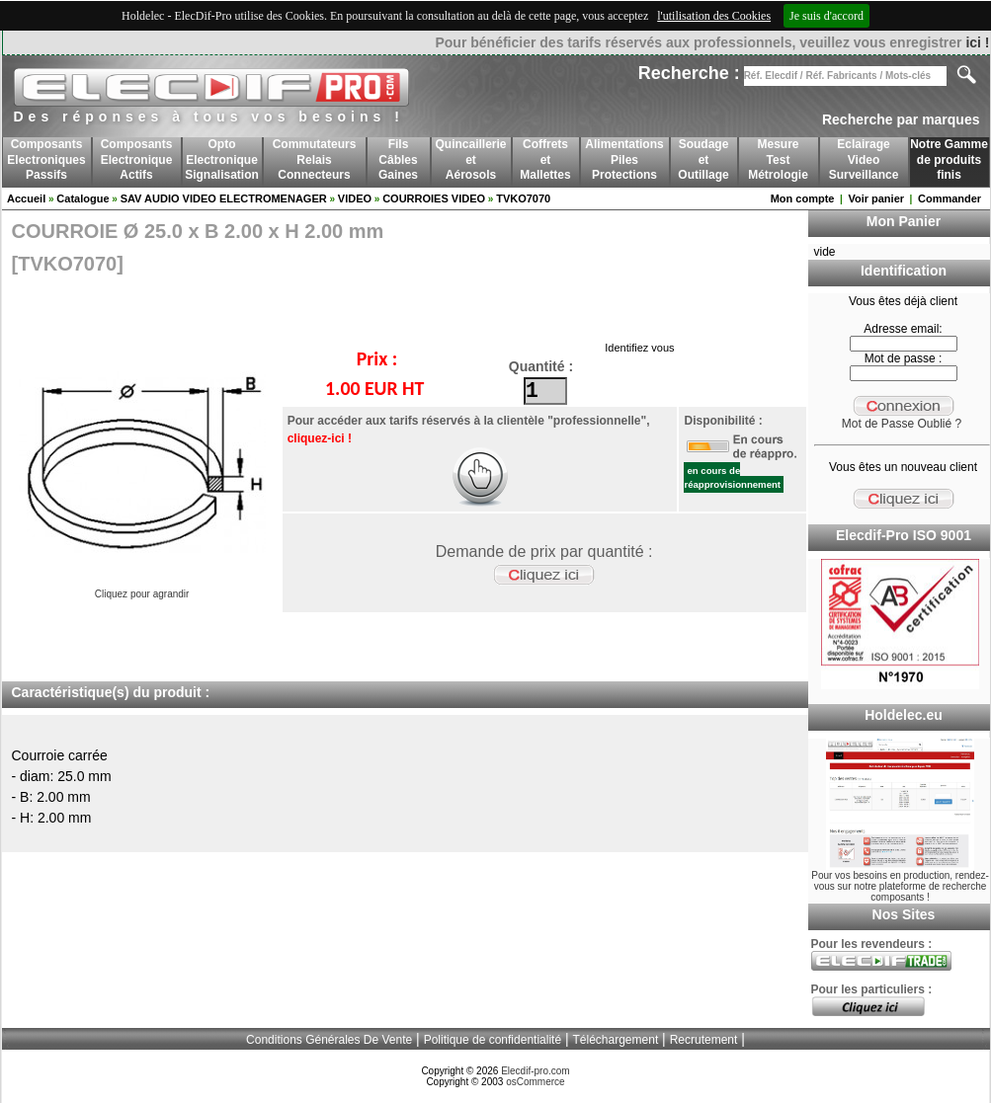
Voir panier (876, 198)
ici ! (977, 42)
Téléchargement (616, 1040)
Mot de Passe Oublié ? (901, 424)
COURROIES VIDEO (433, 198)
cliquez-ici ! (320, 438)
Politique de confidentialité (492, 1040)
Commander (949, 198)
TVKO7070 (523, 198)
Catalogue (82, 198)
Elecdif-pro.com (535, 1070)
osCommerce (535, 1081)
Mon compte (803, 198)
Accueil (26, 198)
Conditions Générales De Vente (329, 1040)
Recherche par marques (901, 119)
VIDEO (355, 198)
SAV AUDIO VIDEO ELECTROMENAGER (224, 198)
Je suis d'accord (826, 16)
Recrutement (704, 1040)
